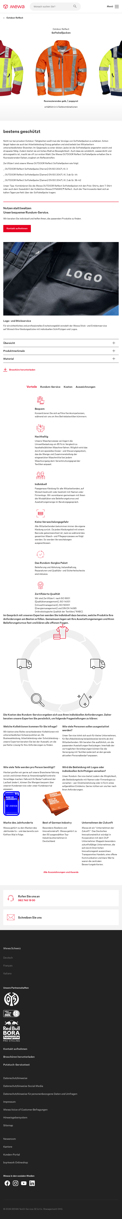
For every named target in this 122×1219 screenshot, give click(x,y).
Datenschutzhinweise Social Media (23, 1086)
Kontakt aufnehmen (17, 228)
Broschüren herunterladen (19, 1056)
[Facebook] (7, 1183)
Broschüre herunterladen (18, 370)
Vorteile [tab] (32, 386)
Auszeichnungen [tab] (85, 386)
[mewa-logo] (13, 7)
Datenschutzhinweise (15, 1078)
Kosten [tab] (68, 386)
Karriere (7, 1146)
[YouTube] (24, 1183)
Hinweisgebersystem (15, 1117)
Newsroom (9, 1138)
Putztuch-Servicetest (16, 1064)
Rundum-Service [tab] (50, 386)
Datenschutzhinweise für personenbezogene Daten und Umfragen (40, 1093)
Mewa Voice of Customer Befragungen (25, 1109)
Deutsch (8, 957)
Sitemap (8, 1125)
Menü (113, 6)
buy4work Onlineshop (15, 1162)
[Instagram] (15, 1183)
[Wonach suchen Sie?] (55, 6)
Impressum (9, 1101)
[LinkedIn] (32, 1183)
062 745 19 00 (26, 900)
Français (7, 965)
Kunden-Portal (11, 1154)
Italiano (7, 973)
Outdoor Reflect (13, 17)
